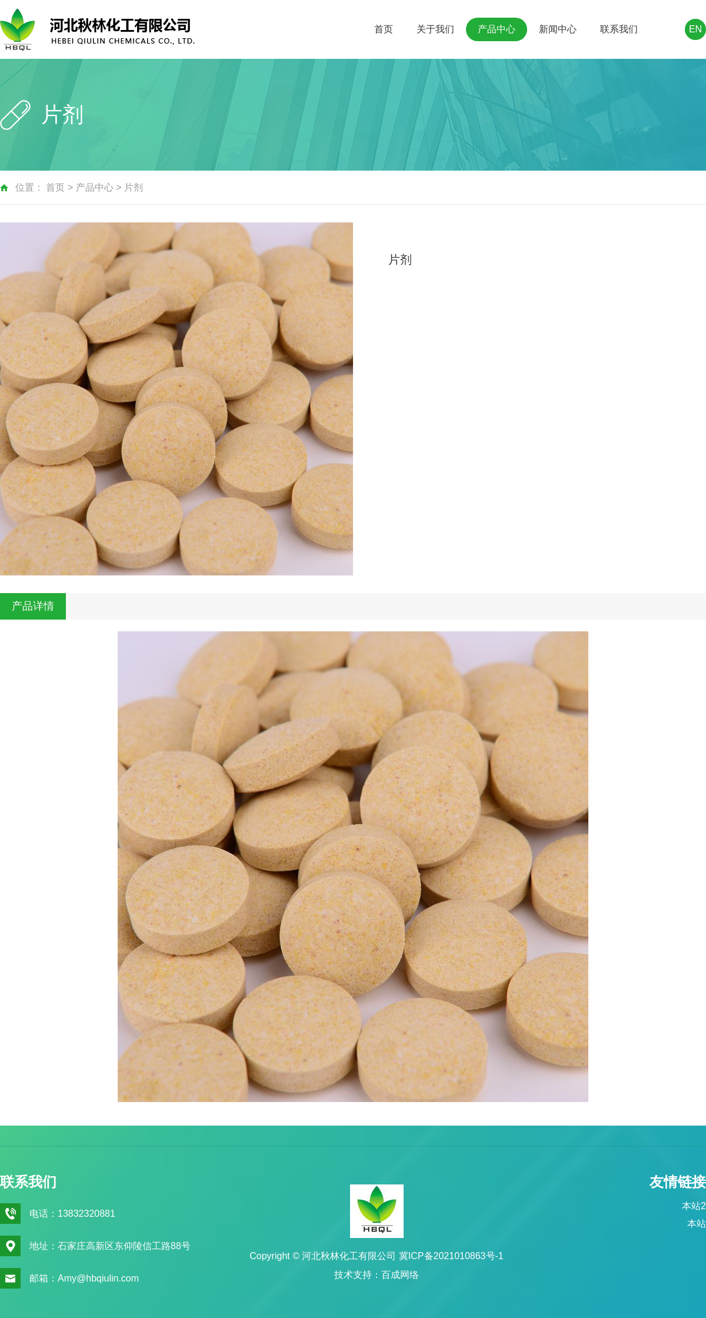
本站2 (694, 1206)
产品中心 (496, 29)
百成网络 (400, 1275)
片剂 (133, 187)
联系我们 (619, 29)
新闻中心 (558, 29)
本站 (696, 1224)
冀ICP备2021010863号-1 (451, 1256)
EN (695, 29)
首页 (383, 29)
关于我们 (435, 29)
